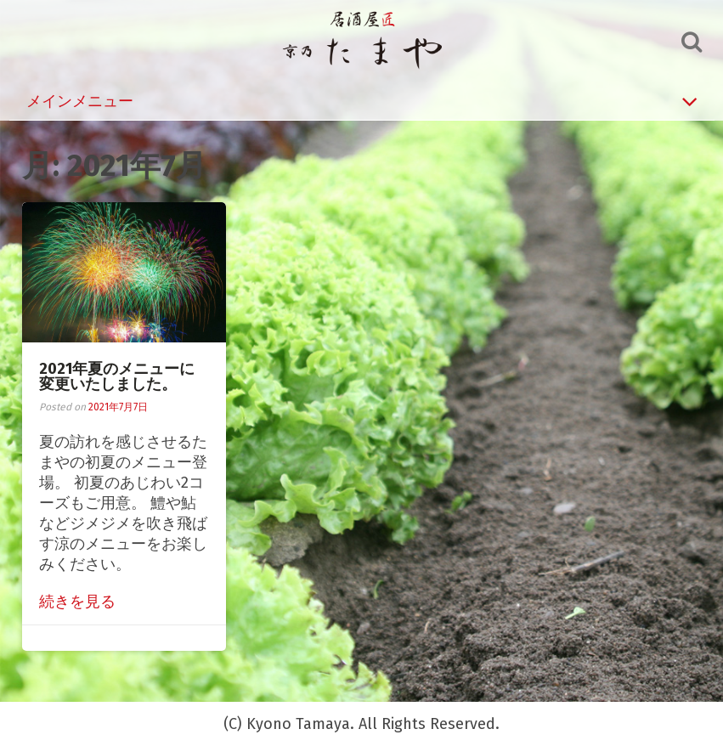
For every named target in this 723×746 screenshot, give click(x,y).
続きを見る (77, 601)
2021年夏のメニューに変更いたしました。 (117, 376)
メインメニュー (362, 101)
